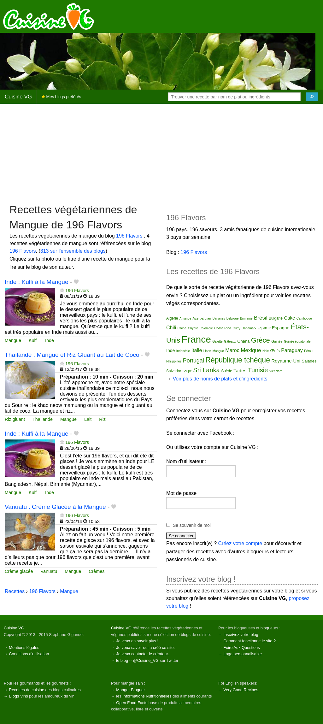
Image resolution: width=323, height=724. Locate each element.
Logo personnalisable (242, 653)
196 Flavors (129, 235)
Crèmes (96, 571)
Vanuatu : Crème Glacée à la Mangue (55, 506)
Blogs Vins (18, 696)
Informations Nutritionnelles (146, 696)
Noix (265, 351)
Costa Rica (222, 328)
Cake (289, 318)
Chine (182, 328)
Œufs (274, 350)
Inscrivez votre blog (240, 634)
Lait (87, 419)
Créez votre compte (240, 543)
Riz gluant (15, 419)
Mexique (251, 350)
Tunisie (258, 370)
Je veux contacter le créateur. (142, 653)
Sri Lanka (206, 370)
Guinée (276, 341)
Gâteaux (230, 341)
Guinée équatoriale (297, 341)
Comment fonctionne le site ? (249, 641)
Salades (309, 361)
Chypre (193, 328)
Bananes (219, 318)
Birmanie (246, 318)
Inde (49, 340)
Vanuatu (49, 571)
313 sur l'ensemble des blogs (73, 251)
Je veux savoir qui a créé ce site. (145, 647)
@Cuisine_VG (146, 660)
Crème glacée (19, 571)
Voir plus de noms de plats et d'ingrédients (220, 378)
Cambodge (304, 318)
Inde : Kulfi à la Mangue (36, 282)
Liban (207, 351)
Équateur (264, 328)
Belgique (232, 318)
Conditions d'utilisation (29, 653)
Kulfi (33, 340)
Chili (171, 327)
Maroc (232, 350)
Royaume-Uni (285, 360)
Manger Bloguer (130, 689)
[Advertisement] (161, 153)
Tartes (239, 370)
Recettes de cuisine (26, 689)
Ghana (243, 341)
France (196, 339)
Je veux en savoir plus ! (137, 641)
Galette (217, 341)
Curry (236, 328)
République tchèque (237, 360)
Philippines (173, 361)
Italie (196, 350)
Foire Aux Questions (241, 647)
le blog (122, 660)
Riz (102, 419)
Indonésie (183, 351)
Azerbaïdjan (202, 318)
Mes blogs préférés (61, 96)
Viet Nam (275, 371)
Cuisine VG (18, 97)
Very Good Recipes (240, 689)
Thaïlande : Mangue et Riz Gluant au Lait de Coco (72, 354)
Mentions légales (24, 647)
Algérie (172, 318)
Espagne (280, 327)
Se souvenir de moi (192, 525)
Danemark (249, 328)
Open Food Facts (131, 702)
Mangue (13, 340)
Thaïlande (42, 419)
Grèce (260, 340)
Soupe (187, 371)
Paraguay (292, 350)
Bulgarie (276, 318)
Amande (185, 318)
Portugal (193, 360)
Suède (226, 371)
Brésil (260, 318)
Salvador (173, 371)
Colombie (206, 328)
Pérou (308, 351)
